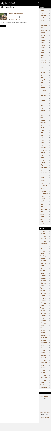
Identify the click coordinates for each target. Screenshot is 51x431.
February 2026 (43, 235)
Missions (42, 130)
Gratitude (42, 100)
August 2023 (43, 283)
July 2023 (42, 285)
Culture (42, 57)
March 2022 (42, 312)
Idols (41, 112)
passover (42, 140)
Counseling (42, 45)
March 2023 (42, 292)
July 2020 (42, 345)
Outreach (42, 138)
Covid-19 (42, 50)
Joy (41, 118)
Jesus (41, 117)
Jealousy (42, 115)
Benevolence (43, 22)
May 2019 (42, 369)
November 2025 (43, 240)
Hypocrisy (42, 110)
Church (41, 33)
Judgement (42, 120)
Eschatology (43, 70)
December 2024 (43, 256)
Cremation (42, 54)
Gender (42, 82)
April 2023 (42, 290)
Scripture (42, 174)
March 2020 (42, 352)
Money (41, 132)
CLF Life (42, 37)
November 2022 (43, 298)
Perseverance (43, 147)
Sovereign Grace (43, 185)
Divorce (42, 64)
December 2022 (43, 297)
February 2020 (43, 353)
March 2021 (42, 332)
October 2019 (43, 360)
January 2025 (43, 255)
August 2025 (43, 245)
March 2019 (42, 372)
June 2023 (42, 287)
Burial (41, 27)
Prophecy (42, 155)
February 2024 (43, 273)
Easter (41, 67)
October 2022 (43, 300)
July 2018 (42, 382)
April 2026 (42, 231)
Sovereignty (43, 189)
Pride (41, 154)
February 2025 (43, 253)
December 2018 (43, 377)
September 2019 (43, 362)
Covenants (42, 48)
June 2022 (42, 307)
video (41, 212)
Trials (41, 206)
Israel (41, 113)
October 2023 (43, 280)
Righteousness (43, 167)
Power (41, 149)
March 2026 (42, 233)
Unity (41, 211)
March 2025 (42, 251)
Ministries (42, 128)
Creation (42, 52)
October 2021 (43, 320)
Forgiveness (43, 80)
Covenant (42, 47)
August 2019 (43, 364)
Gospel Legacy (43, 93)
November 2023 (43, 278)
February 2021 (43, 333)
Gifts (41, 85)
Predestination (43, 150)
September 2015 (43, 387)
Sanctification (44, 172)
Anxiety (42, 17)
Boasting (42, 23)
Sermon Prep (43, 175)
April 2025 (42, 250)
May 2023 (42, 288)
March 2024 (42, 271)
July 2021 (42, 325)
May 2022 (42, 308)
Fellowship (42, 79)
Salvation (42, 170)
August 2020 (43, 343)
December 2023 (43, 276)
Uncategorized (43, 209)
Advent (42, 12)
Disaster (12, 19)
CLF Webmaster (24, 17)
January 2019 (43, 375)
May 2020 (42, 348)
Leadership (42, 123)
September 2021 (43, 322)
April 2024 (42, 270)
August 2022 (43, 303)
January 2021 (43, 335)
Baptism (42, 20)
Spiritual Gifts (43, 191)
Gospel (41, 92)
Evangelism (42, 72)
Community (42, 40)
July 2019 (42, 365)
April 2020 (42, 350)
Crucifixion (42, 55)
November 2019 (43, 359)
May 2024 (42, 268)
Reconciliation (43, 160)
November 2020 (43, 338)
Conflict (42, 42)
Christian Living (43, 30)
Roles (41, 169)
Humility (42, 108)
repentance (42, 164)
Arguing (42, 18)
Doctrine (42, 65)
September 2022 (43, 302)
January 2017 (43, 384)
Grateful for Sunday (44, 396)
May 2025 (42, 248)
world (41, 221)
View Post (3, 26)
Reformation (43, 162)
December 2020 (43, 337)
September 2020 (43, 342)
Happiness (42, 102)
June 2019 (42, 367)
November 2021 (43, 318)
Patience (42, 144)
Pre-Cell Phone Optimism (44, 412)
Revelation (42, 165)
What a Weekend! (43, 401)
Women (42, 216)
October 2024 (43, 260)
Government (43, 97)
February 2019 (43, 374)
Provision (42, 157)
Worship (42, 223)
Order (41, 137)
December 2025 (43, 238)
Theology (42, 200)
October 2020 (43, 340)
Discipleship (43, 62)
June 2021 (42, 327)
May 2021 (42, 328)
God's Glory (42, 87)
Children (42, 28)
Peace (41, 145)
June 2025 (42, 246)
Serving (42, 177)
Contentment (43, 43)
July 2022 (42, 305)
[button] (38, 3)
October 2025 (43, 241)
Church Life (42, 35)
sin (41, 182)
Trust (41, 207)
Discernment (43, 60)
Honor (41, 105)
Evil (41, 74)
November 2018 (43, 379)
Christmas (42, 32)
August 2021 (43, 323)
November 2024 (43, 258)
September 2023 (43, 281)
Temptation (43, 198)
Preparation (17, 19)
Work (41, 217)
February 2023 (43, 293)
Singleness (42, 183)
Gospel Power (43, 95)
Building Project (43, 25)
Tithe (41, 204)
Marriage (42, 127)
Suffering (42, 194)
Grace (41, 98)
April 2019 (42, 370)
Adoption (42, 10)
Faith (41, 75)
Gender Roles (43, 84)
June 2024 (42, 266)
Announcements (43, 15)
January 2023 (43, 295)
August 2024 (43, 263)
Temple (42, 196)
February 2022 (43, 313)
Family (41, 77)
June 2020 (42, 347)
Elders (41, 69)
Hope (41, 107)
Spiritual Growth (44, 193)
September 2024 (43, 261)
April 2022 (42, 310)
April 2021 (42, 330)
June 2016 (42, 385)
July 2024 (42, 265)
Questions (42, 159)
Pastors (42, 142)
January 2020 (43, 355)
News (41, 135)
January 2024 (43, 275)
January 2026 (43, 236)
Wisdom (42, 214)
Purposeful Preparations (16, 13)
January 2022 (43, 315)
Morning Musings (44, 133)
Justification (43, 122)
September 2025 (43, 243)
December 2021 (43, 317)
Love (41, 125)
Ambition (42, 13)
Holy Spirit (42, 103)
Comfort (42, 38)
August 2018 (43, 380)
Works (41, 219)
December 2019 (43, 357)
